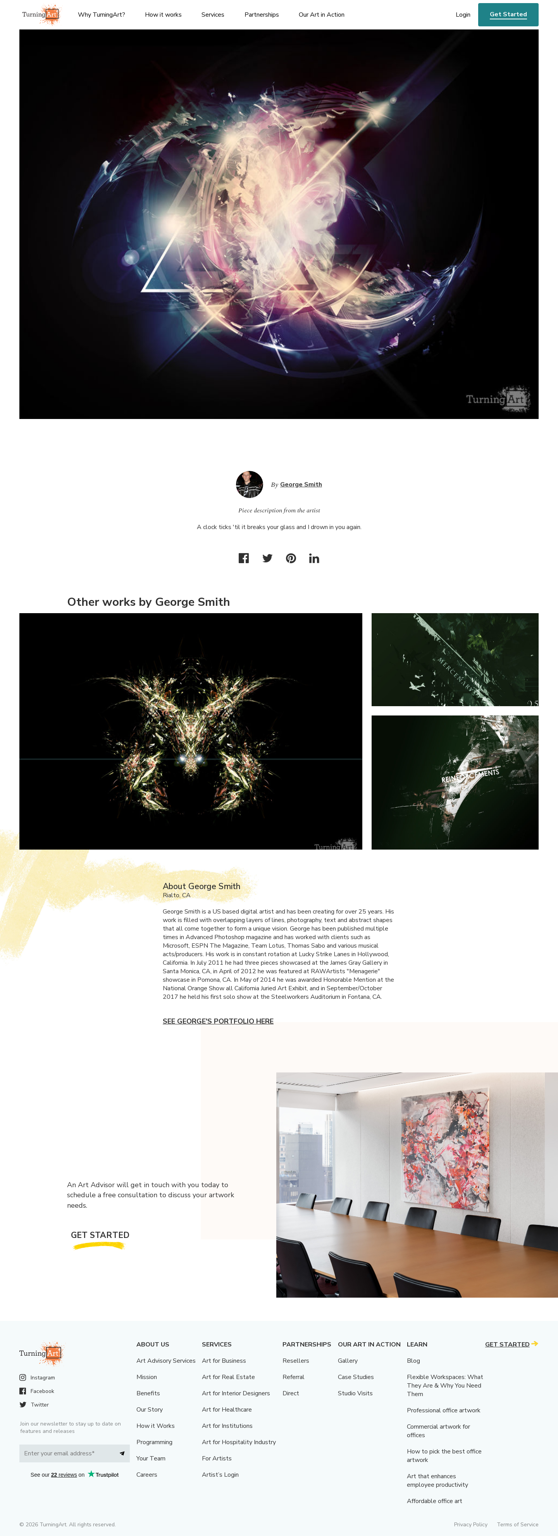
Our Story (149, 1409)
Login (463, 14)
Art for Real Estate (228, 1377)
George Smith (301, 484)
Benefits (148, 1393)
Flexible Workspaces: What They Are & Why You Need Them (445, 1385)
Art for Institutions (227, 1426)
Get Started (508, 14)
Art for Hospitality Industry (239, 1442)
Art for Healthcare (227, 1409)
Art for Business (224, 1361)
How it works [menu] (163, 14)
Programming (154, 1442)
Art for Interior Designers (236, 1393)
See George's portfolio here (218, 1021)
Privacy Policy (470, 1524)
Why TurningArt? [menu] (101, 14)
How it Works (155, 1426)
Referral (293, 1377)
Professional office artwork (443, 1410)
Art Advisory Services (166, 1361)
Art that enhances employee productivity (437, 1480)
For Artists (217, 1458)
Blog (413, 1361)
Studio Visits (355, 1393)
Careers (146, 1474)
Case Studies (356, 1377)
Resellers (295, 1361)
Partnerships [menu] (262, 14)
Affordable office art (434, 1501)
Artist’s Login (220, 1474)
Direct (290, 1393)
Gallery (348, 1361)
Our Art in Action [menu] (321, 14)
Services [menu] (213, 14)
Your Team (150, 1458)
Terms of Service (518, 1524)
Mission (146, 1377)
